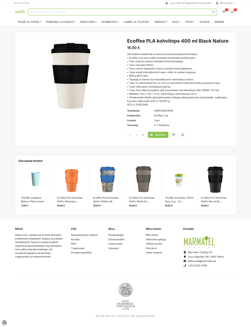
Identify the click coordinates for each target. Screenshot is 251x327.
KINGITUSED (87, 21)
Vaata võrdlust (154, 252)
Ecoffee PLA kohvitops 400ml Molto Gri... (141, 199)
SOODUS (204, 21)
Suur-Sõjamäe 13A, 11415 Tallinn (206, 256)
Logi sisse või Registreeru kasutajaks (188, 2)
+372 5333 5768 (197, 265)
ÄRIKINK (219, 21)
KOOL (175, 21)
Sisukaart (113, 248)
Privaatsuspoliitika (81, 252)
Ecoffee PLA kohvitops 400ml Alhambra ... (70, 199)
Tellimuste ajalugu (156, 239)
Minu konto (224, 2)
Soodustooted (116, 239)
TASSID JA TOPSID (28, 21)
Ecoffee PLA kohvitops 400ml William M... (105, 199)
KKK (73, 243)
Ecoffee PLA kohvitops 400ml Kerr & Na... (213, 199)
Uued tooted (115, 243)
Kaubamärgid (115, 234)
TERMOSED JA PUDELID (60, 21)
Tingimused (77, 248)
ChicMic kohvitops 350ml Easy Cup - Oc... (179, 199)
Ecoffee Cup (161, 115)
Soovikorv (151, 248)
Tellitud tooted (154, 243)
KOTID (189, 21)
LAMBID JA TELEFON (136, 21)
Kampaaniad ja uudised (84, 234)
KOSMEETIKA (109, 21)
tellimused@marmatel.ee (202, 261)
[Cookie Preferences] (4, 322)
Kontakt (75, 239)
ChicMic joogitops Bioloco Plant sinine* (33, 199)
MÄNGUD (160, 21)
